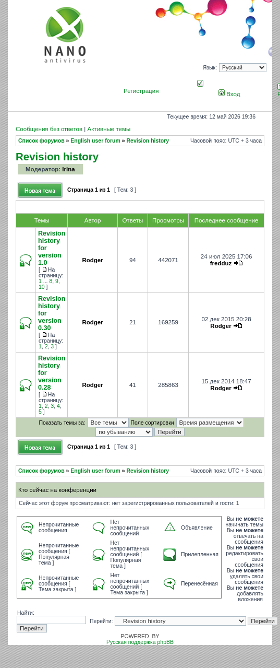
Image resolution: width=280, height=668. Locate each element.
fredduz (221, 263)
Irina (68, 169)
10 (42, 287)
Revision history (148, 141)
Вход (229, 94)
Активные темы (108, 129)
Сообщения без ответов (49, 129)
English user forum (95, 141)
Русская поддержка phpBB (140, 642)
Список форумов (41, 141)
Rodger (92, 260)
